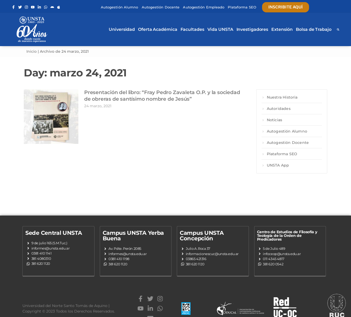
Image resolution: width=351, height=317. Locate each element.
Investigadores (252, 29)
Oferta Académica (157, 29)
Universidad (122, 29)
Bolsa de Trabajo (313, 29)
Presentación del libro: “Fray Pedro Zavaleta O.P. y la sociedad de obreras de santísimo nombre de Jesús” (162, 95)
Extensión (282, 29)
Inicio (31, 51)
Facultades (192, 29)
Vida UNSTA (220, 29)
